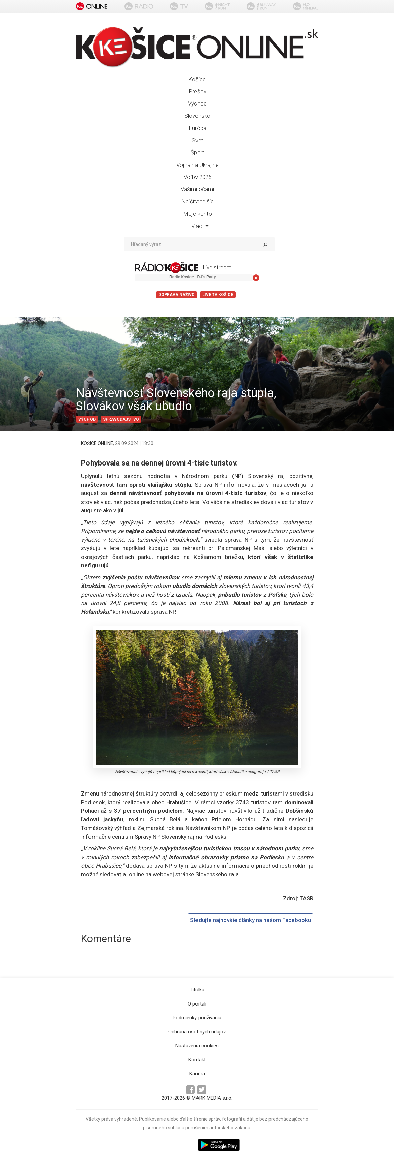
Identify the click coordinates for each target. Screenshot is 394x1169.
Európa (197, 128)
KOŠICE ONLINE (97, 443)
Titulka (197, 990)
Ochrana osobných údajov (197, 1032)
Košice (197, 79)
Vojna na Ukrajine (197, 164)
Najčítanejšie (197, 201)
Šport (197, 152)
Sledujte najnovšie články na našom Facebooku (250, 920)
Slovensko (197, 115)
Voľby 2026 (197, 177)
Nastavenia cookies (197, 1046)
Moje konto (197, 213)
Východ (197, 103)
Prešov (197, 91)
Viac (200, 225)
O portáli (197, 1004)
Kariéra (197, 1074)
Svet (197, 140)
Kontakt (197, 1060)
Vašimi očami (197, 189)
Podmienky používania (197, 1018)
